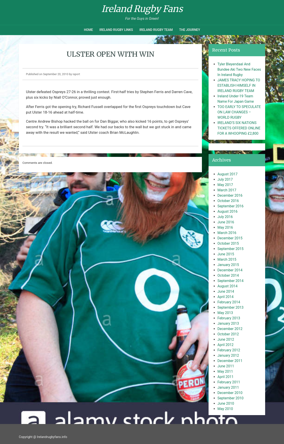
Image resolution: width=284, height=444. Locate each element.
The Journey (189, 30)
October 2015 (228, 243)
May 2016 (225, 227)
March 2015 (226, 259)
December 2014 (230, 270)
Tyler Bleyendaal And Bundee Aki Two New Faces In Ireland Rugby (239, 69)
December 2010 (230, 393)
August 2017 (227, 174)
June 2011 (225, 366)
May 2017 (225, 185)
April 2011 (225, 377)
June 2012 (225, 339)
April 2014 (225, 297)
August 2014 (227, 286)
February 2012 (228, 350)
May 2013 (225, 313)
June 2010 (225, 403)
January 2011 (228, 387)
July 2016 (225, 217)
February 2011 (228, 382)
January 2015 (228, 265)
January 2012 (228, 355)
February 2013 (228, 318)
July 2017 (225, 179)
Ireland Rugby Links (116, 30)
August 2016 (227, 211)
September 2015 (230, 249)
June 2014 (225, 291)
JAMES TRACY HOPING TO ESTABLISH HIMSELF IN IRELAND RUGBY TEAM (238, 85)
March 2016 (226, 233)
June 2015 (225, 254)
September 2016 (230, 206)
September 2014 (230, 281)
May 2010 (225, 409)
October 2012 (228, 334)
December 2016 (230, 195)
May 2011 (225, 371)
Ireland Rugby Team (156, 30)
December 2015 (230, 238)
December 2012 (230, 329)
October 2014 (228, 275)
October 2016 (228, 201)
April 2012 (225, 345)
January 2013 (228, 323)
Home (88, 30)
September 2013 (230, 307)
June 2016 (225, 222)
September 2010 (230, 398)
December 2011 (230, 361)
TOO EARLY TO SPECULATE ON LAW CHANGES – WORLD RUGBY (239, 112)
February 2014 (228, 302)
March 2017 (226, 190)
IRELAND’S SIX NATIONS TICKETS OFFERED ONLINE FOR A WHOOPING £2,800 (238, 128)
